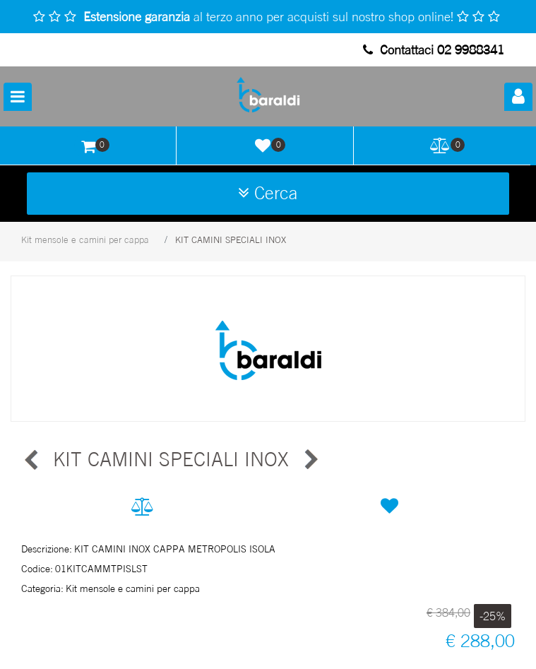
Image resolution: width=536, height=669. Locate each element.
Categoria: (42, 588)
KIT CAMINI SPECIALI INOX (230, 239)
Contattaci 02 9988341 (433, 49)
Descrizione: (46, 549)
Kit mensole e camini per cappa (85, 239)
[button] (518, 97)
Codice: (37, 568)
